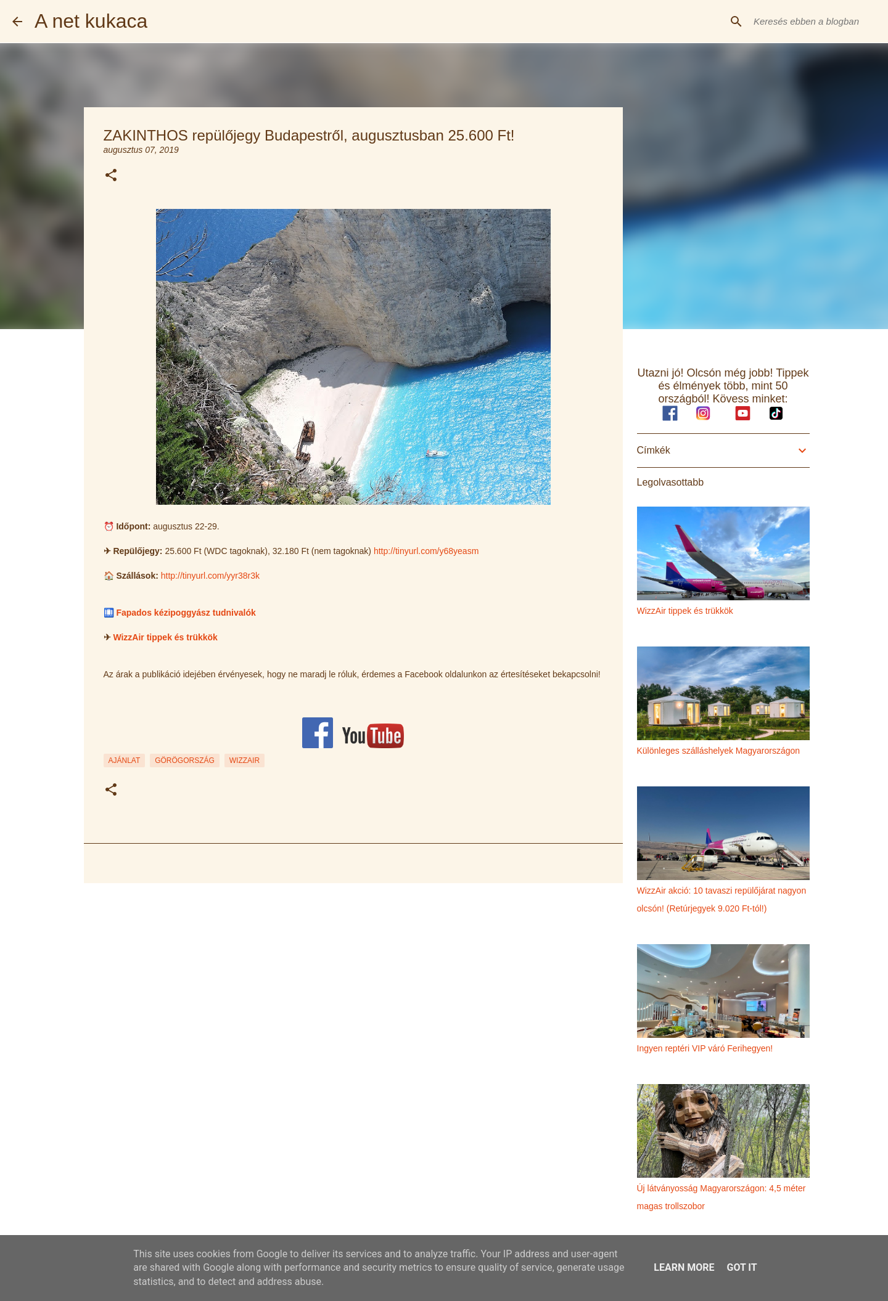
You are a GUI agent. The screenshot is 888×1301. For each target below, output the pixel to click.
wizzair (244, 760)
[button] (111, 176)
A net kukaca (91, 21)
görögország (185, 760)
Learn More (684, 1267)
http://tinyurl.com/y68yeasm (426, 551)
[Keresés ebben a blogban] (813, 21)
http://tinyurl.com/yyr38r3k (210, 576)
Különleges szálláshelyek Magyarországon (718, 751)
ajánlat (125, 760)
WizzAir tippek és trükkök (165, 637)
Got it (741, 1267)
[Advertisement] (353, 988)
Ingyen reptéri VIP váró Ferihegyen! (705, 1048)
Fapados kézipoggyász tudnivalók (185, 613)
